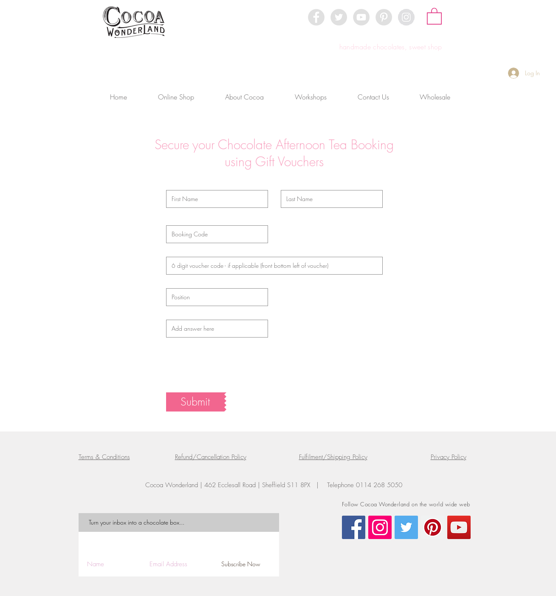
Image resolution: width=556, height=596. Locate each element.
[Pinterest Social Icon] (432, 527)
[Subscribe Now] (241, 564)
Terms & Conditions (104, 457)
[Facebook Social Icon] (353, 527)
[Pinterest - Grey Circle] (383, 17)
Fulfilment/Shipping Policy (333, 457)
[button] (434, 16)
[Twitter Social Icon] (406, 527)
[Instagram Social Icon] (380, 527)
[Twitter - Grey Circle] (338, 17)
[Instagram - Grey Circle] (406, 17)
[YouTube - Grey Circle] (361, 17)
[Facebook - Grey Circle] (316, 17)
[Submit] (195, 402)
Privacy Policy (448, 457)
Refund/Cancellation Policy (210, 457)
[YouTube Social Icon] (459, 527)
